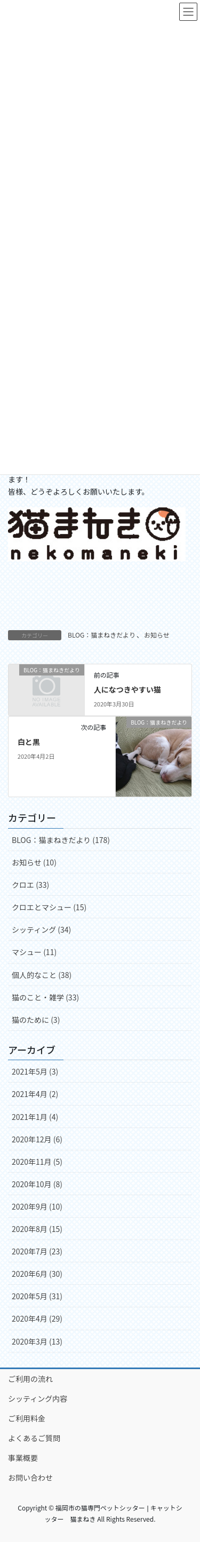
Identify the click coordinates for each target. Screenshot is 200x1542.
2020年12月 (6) (37, 1139)
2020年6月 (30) (37, 1273)
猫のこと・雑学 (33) (45, 997)
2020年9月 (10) (37, 1206)
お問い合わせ (30, 1477)
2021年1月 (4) (35, 1116)
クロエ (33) (30, 884)
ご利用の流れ (30, 1378)
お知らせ (157, 634)
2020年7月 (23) (37, 1251)
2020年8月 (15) (37, 1228)
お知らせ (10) (34, 862)
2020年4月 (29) (37, 1318)
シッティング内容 (37, 1398)
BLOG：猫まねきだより (101, 634)
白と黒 (29, 741)
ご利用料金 (26, 1418)
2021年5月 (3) (35, 1071)
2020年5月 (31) (37, 1296)
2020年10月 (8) (37, 1184)
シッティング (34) (41, 929)
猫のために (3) (36, 1019)
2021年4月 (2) (35, 1093)
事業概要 (23, 1457)
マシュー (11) (34, 952)
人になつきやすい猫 (127, 689)
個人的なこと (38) (41, 974)
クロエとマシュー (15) (49, 907)
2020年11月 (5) (37, 1161)
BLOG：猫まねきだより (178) (61, 839)
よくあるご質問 (34, 1438)
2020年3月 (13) (37, 1341)
